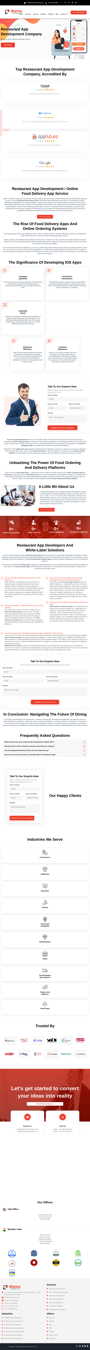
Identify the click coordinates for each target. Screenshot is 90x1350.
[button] (45, 742)
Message (50, 413)
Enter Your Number (74, 404)
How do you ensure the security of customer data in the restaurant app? (30, 754)
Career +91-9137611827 (62, 1131)
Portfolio (51, 14)
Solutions (43, 14)
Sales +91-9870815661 (62, 1129)
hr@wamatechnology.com (27, 1131)
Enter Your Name (52, 395)
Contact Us (64, 14)
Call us (62, 1126)
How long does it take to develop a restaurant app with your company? (29, 746)
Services (35, 14)
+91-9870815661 (53, 2)
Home (21, 14)
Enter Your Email (52, 404)
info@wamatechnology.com (35, 2)
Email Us (27, 1126)
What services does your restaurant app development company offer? (29, 742)
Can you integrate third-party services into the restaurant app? (26, 750)
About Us (28, 14)
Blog (57, 14)
